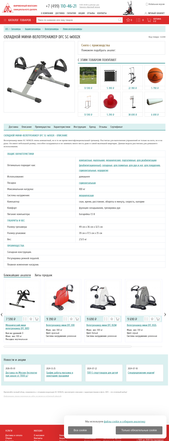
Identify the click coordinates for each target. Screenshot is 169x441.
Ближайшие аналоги (17, 275)
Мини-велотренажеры (72, 29)
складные (107, 165)
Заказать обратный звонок (90, 7)
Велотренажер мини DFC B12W (101, 325)
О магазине (39, 435)
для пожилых (121, 165)
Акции (81, 13)
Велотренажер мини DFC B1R (60, 325)
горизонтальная (87, 183)
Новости (62, 435)
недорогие (102, 170)
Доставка (60, 13)
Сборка (8, 438)
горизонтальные (87, 170)
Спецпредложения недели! (141, 372)
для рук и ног (136, 165)
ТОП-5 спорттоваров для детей (102, 372)
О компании (47, 13)
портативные (129, 160)
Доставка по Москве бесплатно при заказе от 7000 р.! (21, 374)
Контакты (102, 13)
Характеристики (62, 127)
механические (113, 160)
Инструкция (80, 127)
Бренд (92, 127)
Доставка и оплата (13, 435)
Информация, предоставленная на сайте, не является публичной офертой (32, 396)
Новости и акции (15, 360)
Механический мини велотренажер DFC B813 (17, 327)
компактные (85, 160)
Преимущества (42, 127)
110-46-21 (61, 6)
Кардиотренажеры (33, 29)
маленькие (99, 160)
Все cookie (80, 430)
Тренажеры (16, 29)
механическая (86, 195)
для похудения (152, 165)
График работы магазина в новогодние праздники (59, 374)
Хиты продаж (43, 275)
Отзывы (91, 13)
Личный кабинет (156, 13)
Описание (27, 127)
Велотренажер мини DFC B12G (142, 325)
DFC (7, 29)
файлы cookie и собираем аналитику (124, 421)
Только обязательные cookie (139, 430)
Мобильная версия (156, 4)
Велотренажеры (52, 29)
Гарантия (71, 13)
